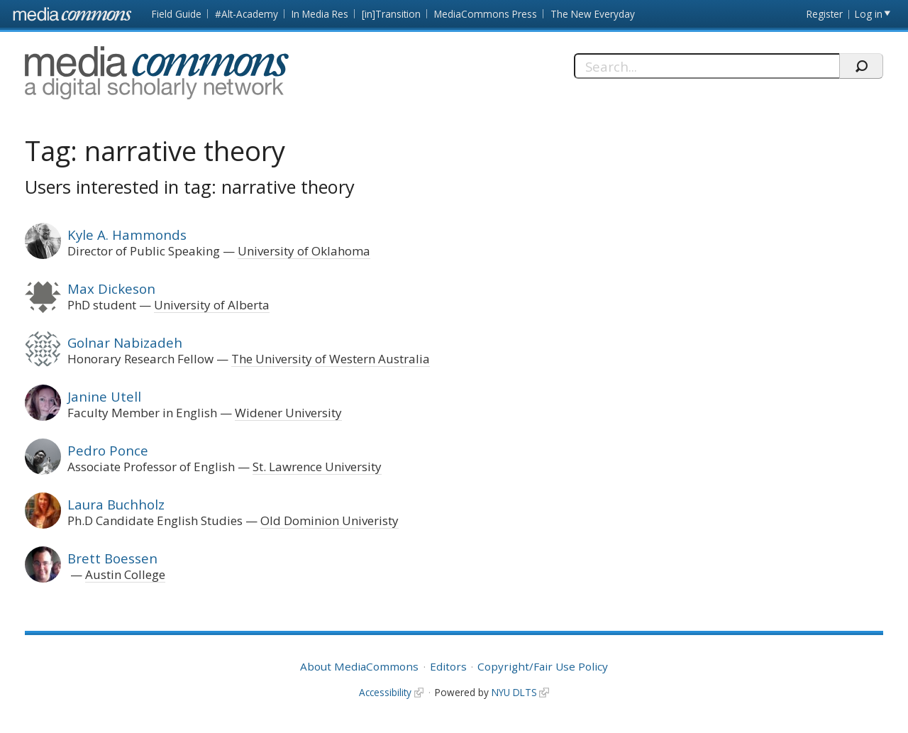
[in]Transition (391, 14)
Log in (868, 14)
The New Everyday (592, 14)
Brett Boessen (112, 558)
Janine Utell (104, 396)
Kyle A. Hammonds (127, 234)
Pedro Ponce (107, 450)
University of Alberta (212, 305)
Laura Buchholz (116, 504)
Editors (448, 666)
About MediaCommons (359, 666)
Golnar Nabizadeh (124, 342)
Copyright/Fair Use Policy (542, 666)
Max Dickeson (111, 288)
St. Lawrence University (317, 466)
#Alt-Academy (246, 14)
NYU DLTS (514, 692)
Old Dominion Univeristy (329, 520)
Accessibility (385, 692)
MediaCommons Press (485, 14)
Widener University (288, 412)
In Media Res (320, 14)
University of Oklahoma (304, 251)
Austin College (125, 574)
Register (825, 14)
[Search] (706, 66)
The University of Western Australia (330, 359)
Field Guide (176, 14)
